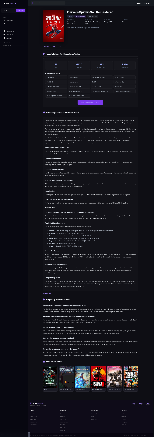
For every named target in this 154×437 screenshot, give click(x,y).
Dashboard (124, 414)
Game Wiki (32, 414)
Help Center (94, 419)
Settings (123, 416)
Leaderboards (33, 422)
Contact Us (126, 435)
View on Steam (93, 16)
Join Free (20, 10)
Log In (5, 10)
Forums (62, 414)
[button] (28, 435)
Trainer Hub (33, 419)
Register (147, 3)
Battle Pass (63, 427)
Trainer (46, 46)
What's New (124, 419)
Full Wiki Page (47, 293)
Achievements (33, 424)
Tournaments (63, 419)
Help (149, 435)
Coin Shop (62, 430)
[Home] (14, 3)
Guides (92, 416)
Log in (139, 3)
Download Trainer (95, 414)
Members (62, 416)
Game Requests (64, 422)
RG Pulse (62, 424)
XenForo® (61, 435)
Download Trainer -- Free (90, 102)
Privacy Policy (143, 435)
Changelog (124, 422)
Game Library (33, 416)
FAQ (60, 46)
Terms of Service (134, 435)
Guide (54, 46)
